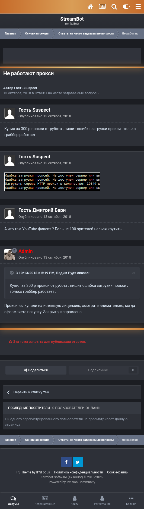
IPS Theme (23, 472)
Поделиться (36, 370)
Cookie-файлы (118, 472)
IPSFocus (43, 472)
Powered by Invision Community (72, 482)
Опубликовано (44, 116)
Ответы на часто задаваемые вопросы (67, 93)
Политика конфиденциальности (78, 472)
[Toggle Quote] (12, 273)
